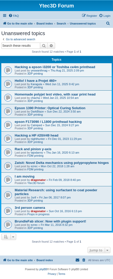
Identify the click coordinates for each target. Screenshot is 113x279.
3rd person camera (30, 208)
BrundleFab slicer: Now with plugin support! (50, 221)
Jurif (33, 197)
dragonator (38, 179)
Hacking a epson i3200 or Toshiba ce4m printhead (55, 67)
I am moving (24, 176)
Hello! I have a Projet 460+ (36, 81)
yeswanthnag (39, 70)
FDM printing (35, 155)
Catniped (36, 125)
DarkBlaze (37, 111)
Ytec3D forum (36, 183)
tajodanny (37, 152)
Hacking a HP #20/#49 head (36, 135)
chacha (35, 97)
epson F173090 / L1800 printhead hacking (48, 122)
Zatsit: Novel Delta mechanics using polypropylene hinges (62, 163)
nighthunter (38, 138)
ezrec (34, 166)
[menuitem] (13, 16)
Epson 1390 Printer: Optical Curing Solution (50, 108)
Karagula (36, 84)
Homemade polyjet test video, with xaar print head (55, 94)
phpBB (43, 269)
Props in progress (38, 214)
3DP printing (35, 73)
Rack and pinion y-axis (33, 149)
